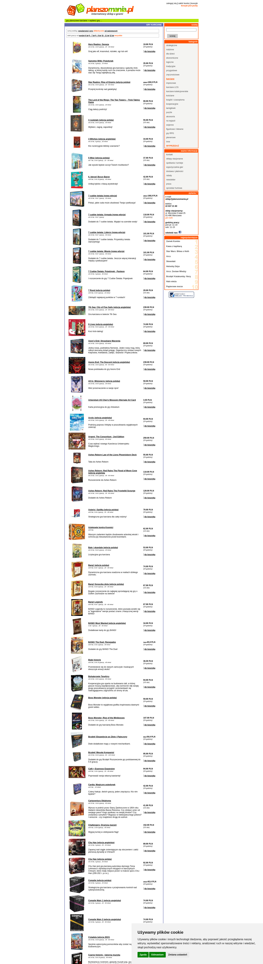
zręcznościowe (172, 75)
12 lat (112, 36)
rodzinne (170, 49)
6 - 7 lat (92, 36)
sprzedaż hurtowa (174, 188)
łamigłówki (170, 108)
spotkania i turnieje (174, 163)
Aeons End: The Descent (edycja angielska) (109, 362)
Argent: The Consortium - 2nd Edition (106, 437)
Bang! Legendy (95, 602)
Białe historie (94, 660)
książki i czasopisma (175, 100)
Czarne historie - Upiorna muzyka (104, 955)
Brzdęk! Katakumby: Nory (178, 276)
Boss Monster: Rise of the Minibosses (106, 718)
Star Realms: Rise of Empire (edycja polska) (109, 82)
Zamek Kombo (173, 241)
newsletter (170, 179)
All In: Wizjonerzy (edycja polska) (104, 381)
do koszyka (149, 51)
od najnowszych (110, 31)
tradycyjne (170, 66)
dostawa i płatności (174, 171)
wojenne (170, 125)
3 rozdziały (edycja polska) (101, 120)
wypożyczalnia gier (174, 167)
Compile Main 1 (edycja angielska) (104, 900)
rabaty (169, 175)
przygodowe (171, 70)
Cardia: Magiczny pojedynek (101, 784)
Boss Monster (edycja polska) (102, 698)
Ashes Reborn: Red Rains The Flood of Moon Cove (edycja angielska (112, 472)
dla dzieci (170, 54)
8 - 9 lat (98, 36)
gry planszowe (72, 20)
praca (168, 184)
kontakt (169, 154)
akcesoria (170, 116)
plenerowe (170, 137)
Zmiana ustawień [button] (177, 954)
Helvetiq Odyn (173, 266)
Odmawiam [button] (157, 954)
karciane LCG (172, 87)
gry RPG (170, 133)
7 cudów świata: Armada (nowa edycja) (106, 214)
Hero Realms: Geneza (98, 44)
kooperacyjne (172, 104)
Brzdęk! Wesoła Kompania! (101, 752)
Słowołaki (170, 261)
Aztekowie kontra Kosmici (100, 527)
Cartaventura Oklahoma (99, 801)
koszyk (194, 3)
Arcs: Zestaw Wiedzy (176, 271)
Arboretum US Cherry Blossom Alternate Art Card (112, 400)
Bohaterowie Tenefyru (98, 676)
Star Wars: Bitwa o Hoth (177, 251)
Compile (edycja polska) (99, 880)
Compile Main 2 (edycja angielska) (104, 919)
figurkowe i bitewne (174, 129)
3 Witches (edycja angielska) (102, 139)
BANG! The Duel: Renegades (102, 642)
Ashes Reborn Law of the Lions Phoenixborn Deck (112, 455)
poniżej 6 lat (84, 36)
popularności (83, 31)
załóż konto (183, 3)
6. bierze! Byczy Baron (99, 177)
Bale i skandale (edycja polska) (103, 547)
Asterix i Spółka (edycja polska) (103, 510)
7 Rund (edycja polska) (99, 290)
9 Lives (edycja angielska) (100, 324)
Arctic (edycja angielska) (100, 418)
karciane (83, 20)
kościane (170, 95)
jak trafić (169, 218)
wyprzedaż (172, 146)
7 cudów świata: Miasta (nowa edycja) (106, 251)
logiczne (170, 62)
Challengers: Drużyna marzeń (102, 825)
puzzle (169, 112)
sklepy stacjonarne (174, 159)
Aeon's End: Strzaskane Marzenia (104, 341)
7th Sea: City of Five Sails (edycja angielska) (109, 307)
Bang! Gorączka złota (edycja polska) (106, 584)
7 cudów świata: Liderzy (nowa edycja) (106, 232)
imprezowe (171, 83)
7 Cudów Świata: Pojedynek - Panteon (106, 271)
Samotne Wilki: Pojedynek (100, 61)
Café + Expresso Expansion (101, 769)
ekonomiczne (172, 58)
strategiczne (171, 45)
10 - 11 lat (105, 36)
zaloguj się (171, 3)
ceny (91, 31)
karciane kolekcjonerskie (177, 91)
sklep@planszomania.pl (176, 199)
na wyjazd (170, 121)
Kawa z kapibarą (174, 246)
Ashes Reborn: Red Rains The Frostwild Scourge (111, 491)
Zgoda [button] (143, 954)
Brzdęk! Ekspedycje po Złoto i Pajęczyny (107, 737)
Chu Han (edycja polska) (100, 859)
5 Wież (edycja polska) (99, 158)
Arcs (168, 256)
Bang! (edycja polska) (98, 565)
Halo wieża (171, 281)
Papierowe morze (174, 286)
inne (168, 141)
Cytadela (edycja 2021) (99, 937)
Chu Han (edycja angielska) (101, 842)
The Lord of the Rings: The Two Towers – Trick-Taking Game (114, 101)
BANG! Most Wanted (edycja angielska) (107, 623)
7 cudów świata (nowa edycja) (102, 196)
